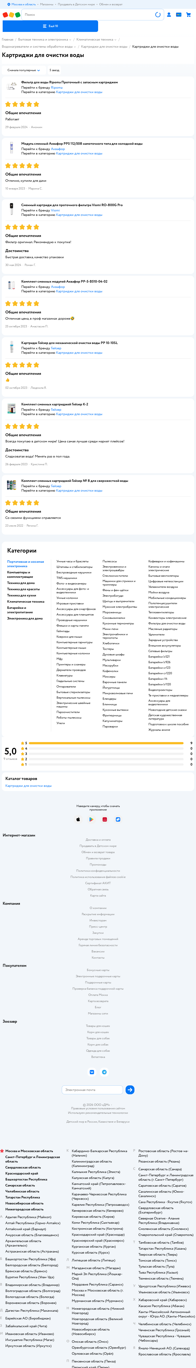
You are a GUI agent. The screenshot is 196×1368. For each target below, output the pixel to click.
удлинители (156, 634)
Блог (98, 1007)
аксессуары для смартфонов (76, 609)
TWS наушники (66, 578)
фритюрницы (112, 715)
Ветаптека (98, 1057)
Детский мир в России (81, 1122)
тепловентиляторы (161, 612)
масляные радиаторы (162, 629)
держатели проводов (71, 670)
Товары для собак (98, 1038)
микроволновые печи (118, 693)
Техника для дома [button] (21, 583)
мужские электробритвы (120, 607)
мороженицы (112, 612)
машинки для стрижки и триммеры (119, 582)
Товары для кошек (98, 1026)
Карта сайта (98, 895)
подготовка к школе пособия (168, 724)
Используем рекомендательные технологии (98, 1113)
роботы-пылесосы (69, 717)
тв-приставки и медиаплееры (168, 695)
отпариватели (66, 686)
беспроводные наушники (73, 572)
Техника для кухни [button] (21, 595)
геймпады (63, 631)
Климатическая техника (94, 39)
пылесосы (110, 561)
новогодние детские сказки (167, 710)
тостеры (108, 649)
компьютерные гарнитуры (74, 642)
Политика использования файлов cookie (98, 877)
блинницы (110, 704)
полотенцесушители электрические (162, 605)
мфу (59, 659)
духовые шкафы (113, 654)
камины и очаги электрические (159, 568)
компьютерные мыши (71, 648)
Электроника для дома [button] (25, 618)
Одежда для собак (98, 1051)
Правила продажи (98, 858)
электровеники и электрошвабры (114, 568)
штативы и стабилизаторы (74, 567)
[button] (50, 26)
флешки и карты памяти (72, 625)
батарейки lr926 (159, 662)
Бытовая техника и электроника (43, 39)
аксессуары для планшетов (75, 614)
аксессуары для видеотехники (159, 702)
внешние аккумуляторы (164, 645)
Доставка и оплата (98, 840)
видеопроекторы (160, 690)
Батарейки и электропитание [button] (20, 610)
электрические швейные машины (73, 704)
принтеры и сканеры (70, 664)
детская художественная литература (165, 717)
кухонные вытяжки (115, 710)
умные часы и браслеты (72, 561)
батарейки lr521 (159, 657)
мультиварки (112, 660)
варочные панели (115, 682)
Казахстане (105, 1122)
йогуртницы (111, 688)
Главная (7, 39)
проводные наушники (71, 620)
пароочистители (68, 712)
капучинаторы (112, 721)
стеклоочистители (115, 576)
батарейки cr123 (159, 668)
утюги (60, 723)
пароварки (110, 726)
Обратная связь (98, 889)
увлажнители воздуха (163, 587)
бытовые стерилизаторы (73, 692)
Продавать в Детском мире (98, 846)
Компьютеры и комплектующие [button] (20, 574)
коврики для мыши (69, 637)
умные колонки (67, 598)
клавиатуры (64, 675)
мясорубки (110, 665)
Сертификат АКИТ (98, 883)
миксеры (109, 676)
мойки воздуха (158, 592)
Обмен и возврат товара (98, 852)
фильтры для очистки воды (166, 623)
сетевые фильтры (160, 651)
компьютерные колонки (73, 653)
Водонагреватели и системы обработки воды (37, 46)
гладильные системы (70, 681)
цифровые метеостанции (165, 581)
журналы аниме (159, 730)
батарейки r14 (157, 679)
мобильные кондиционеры (167, 598)
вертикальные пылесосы (73, 698)
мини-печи (110, 629)
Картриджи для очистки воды (104, 46)
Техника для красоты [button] (23, 589)
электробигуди (113, 596)
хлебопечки (111, 643)
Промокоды (98, 864)
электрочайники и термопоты (115, 636)
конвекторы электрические (167, 618)
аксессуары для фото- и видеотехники (72, 590)
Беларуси (123, 1122)
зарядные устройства (163, 640)
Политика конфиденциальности (98, 871)
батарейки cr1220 (160, 673)
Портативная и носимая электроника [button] (25, 563)
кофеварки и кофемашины (166, 561)
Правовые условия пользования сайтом (98, 1108)
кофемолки (110, 671)
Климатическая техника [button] (25, 601)
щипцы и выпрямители (118, 601)
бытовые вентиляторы (163, 576)
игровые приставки (70, 603)
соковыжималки (114, 618)
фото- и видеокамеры (71, 583)
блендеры (109, 699)
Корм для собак (98, 1044)
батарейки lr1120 (159, 684)
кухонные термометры (118, 623)
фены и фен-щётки (115, 590)
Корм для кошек (98, 1032)
